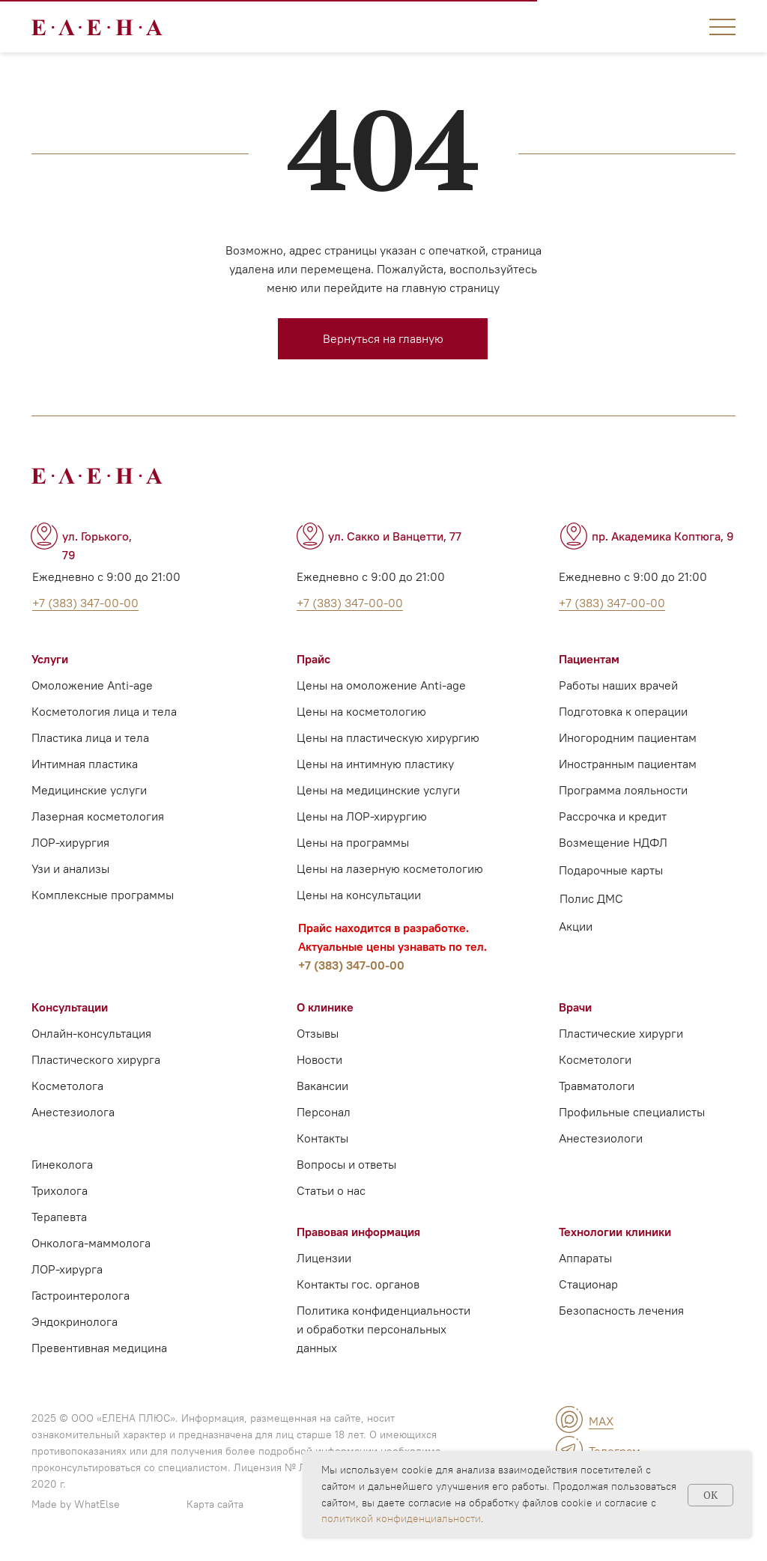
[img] (569, 1419)
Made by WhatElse (75, 1504)
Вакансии (322, 1085)
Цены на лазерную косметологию (390, 868)
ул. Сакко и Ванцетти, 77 (394, 536)
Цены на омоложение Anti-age (381, 685)
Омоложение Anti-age (92, 685)
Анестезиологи (601, 1138)
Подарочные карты (611, 869)
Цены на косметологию (361, 711)
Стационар (588, 1284)
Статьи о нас (331, 1190)
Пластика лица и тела (90, 737)
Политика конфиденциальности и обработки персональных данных (383, 1329)
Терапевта (59, 1216)
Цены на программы (353, 842)
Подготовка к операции (623, 711)
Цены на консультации (359, 894)
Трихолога (59, 1190)
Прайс (313, 658)
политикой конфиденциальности (401, 1518)
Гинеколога (62, 1164)
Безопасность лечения (621, 1310)
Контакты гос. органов (358, 1284)
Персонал (324, 1111)
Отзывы (318, 1033)
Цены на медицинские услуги (378, 789)
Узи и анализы (70, 868)
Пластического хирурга (95, 1059)
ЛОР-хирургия (70, 842)
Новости (319, 1059)
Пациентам (589, 658)
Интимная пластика (84, 763)
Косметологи (595, 1059)
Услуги (49, 658)
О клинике (325, 1006)
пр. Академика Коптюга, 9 (663, 536)
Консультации (69, 1006)
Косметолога (67, 1085)
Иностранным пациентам (628, 763)
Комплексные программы (102, 894)
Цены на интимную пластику (375, 763)
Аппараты (585, 1257)
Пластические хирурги (621, 1033)
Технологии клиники (615, 1231)
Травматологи (596, 1085)
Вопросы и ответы (346, 1164)
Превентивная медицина (99, 1347)
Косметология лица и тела (104, 711)
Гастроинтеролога (80, 1295)
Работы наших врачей (618, 685)
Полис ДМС (591, 898)
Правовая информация (358, 1231)
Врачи (575, 1006)
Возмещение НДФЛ (613, 842)
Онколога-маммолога (91, 1242)
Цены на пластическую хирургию (388, 737)
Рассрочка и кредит (613, 816)
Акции (575, 926)
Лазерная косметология (97, 816)
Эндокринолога (74, 1321)
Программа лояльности (623, 789)
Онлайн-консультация (91, 1033)
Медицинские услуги (89, 789)
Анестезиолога (73, 1111)
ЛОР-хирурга (67, 1269)
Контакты (322, 1138)
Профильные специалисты (632, 1111)
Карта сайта (215, 1504)
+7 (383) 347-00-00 (351, 965)
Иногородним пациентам (628, 737)
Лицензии (324, 1257)
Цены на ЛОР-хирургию (362, 816)
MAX (601, 1421)
